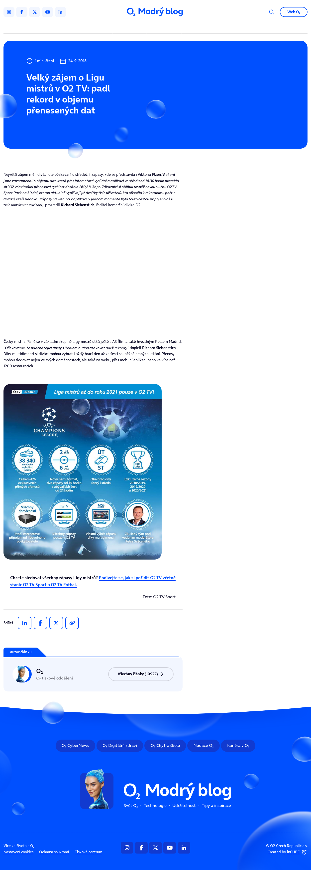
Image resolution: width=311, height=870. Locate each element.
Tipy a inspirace (202, 26)
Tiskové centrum (88, 852)
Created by (288, 852)
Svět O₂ (101, 26)
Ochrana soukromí (54, 852)
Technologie (130, 26)
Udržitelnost (165, 26)
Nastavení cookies (18, 852)
